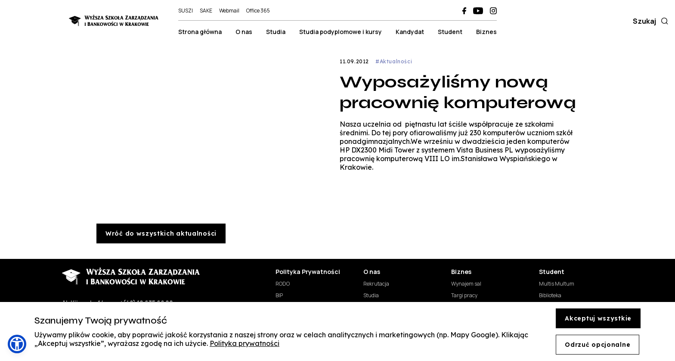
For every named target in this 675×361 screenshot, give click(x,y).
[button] (17, 344)
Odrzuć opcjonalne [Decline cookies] (597, 345)
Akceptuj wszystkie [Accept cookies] (598, 318)
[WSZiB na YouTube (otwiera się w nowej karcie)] (478, 10)
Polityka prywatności (244, 343)
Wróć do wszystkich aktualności (161, 233)
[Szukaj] (663, 21)
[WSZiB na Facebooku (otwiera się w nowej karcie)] (464, 10)
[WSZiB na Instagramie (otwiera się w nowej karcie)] (493, 10)
